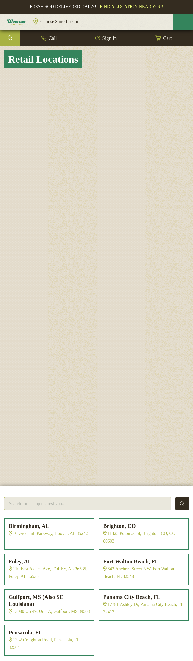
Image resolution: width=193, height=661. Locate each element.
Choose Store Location (61, 21)
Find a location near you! (131, 6)
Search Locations (182, 503)
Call (53, 38)
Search (10, 38)
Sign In (109, 38)
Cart (167, 38)
